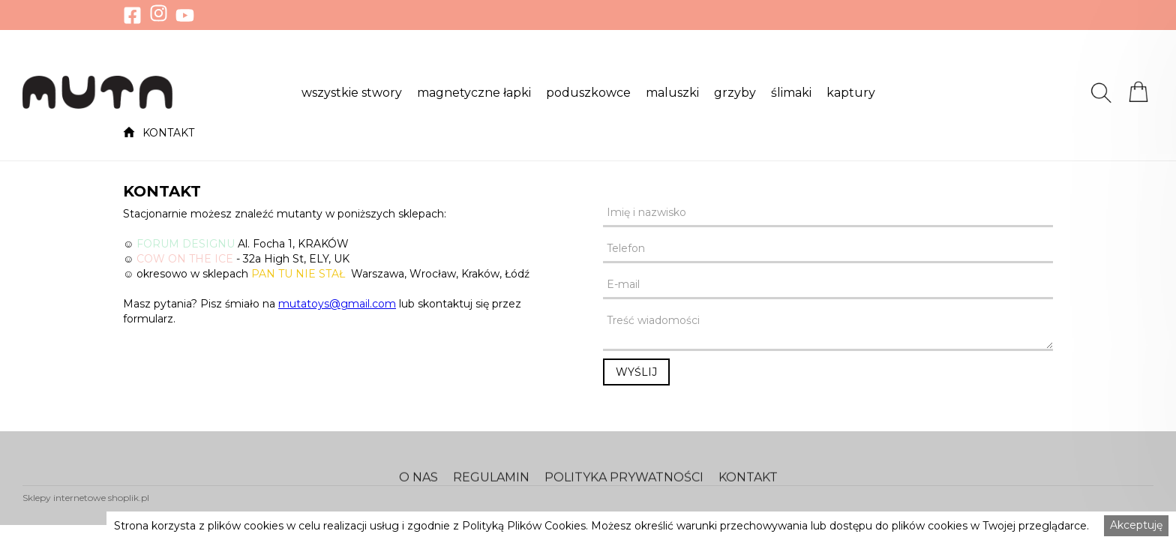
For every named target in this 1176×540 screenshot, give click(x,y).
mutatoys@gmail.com (337, 303)
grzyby (735, 93)
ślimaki (791, 93)
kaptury (850, 93)
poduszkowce (588, 93)
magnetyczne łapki (474, 93)
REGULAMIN (491, 487)
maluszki (672, 93)
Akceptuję (1136, 525)
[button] (352, 92)
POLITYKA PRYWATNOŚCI (624, 487)
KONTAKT (168, 133)
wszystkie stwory (352, 93)
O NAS (418, 487)
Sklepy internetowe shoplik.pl (85, 497)
